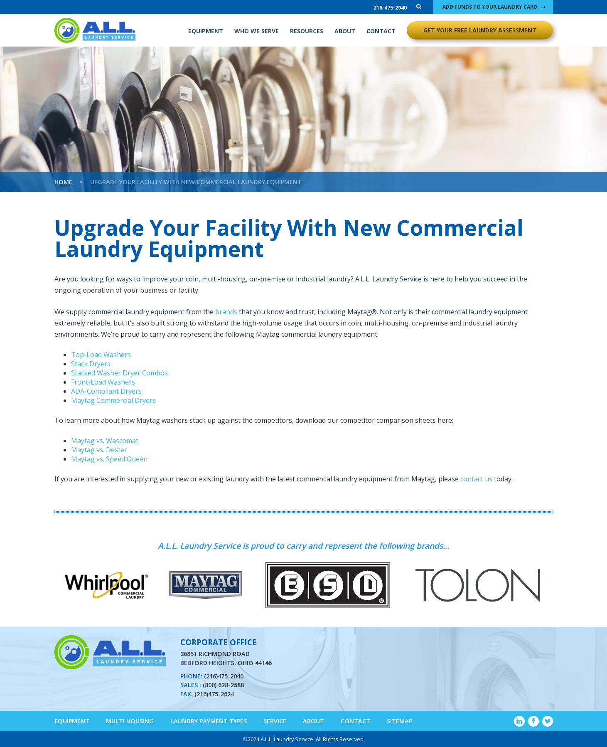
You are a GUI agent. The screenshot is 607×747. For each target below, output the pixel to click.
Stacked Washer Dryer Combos (119, 372)
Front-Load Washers (103, 382)
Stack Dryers (91, 363)
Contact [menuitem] (355, 721)
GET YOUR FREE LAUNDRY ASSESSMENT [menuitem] (479, 30)
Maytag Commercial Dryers (113, 400)
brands (226, 311)
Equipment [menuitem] (71, 721)
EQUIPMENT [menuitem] (205, 31)
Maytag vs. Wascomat (104, 440)
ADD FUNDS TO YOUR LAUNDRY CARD (489, 6)
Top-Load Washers (101, 354)
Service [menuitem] (274, 721)
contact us (476, 478)
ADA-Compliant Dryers (106, 391)
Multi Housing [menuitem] (130, 721)
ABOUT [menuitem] (344, 31)
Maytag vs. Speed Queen (109, 458)
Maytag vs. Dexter (99, 449)
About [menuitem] (313, 721)
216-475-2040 (390, 7)
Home (63, 182)
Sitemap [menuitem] (399, 721)
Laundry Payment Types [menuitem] (208, 721)
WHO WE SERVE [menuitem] (256, 31)
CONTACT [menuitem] (381, 31)
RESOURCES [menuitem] (306, 31)
